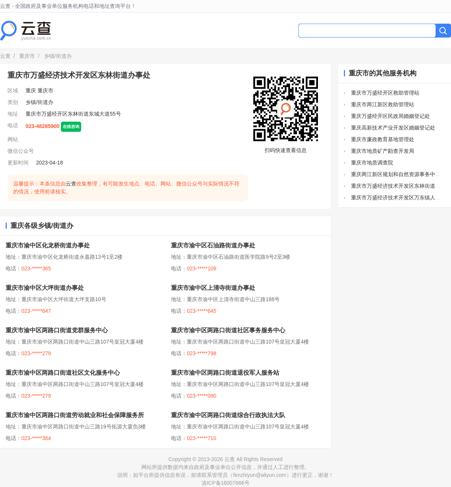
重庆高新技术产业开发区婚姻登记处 (393, 128)
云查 (5, 56)
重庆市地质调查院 (372, 163)
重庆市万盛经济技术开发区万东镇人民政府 (401, 197)
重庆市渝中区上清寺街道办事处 (213, 288)
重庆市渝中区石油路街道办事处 (213, 245)
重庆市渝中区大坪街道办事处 (45, 288)
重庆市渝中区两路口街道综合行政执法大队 (228, 415)
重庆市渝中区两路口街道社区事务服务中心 (228, 330)
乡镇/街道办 (39, 102)
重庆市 (27, 56)
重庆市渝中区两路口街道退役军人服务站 (225, 372)
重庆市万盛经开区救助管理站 (385, 93)
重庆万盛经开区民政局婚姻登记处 (390, 116)
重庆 (31, 90)
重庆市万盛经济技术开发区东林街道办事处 (401, 186)
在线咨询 (71, 126)
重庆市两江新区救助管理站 (382, 104)
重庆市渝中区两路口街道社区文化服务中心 (63, 372)
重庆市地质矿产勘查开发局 (382, 151)
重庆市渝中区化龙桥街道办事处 (48, 245)
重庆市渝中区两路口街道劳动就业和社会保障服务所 (75, 415)
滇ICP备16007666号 (225, 483)
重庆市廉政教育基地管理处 (382, 139)
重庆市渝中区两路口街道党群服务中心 (57, 330)
